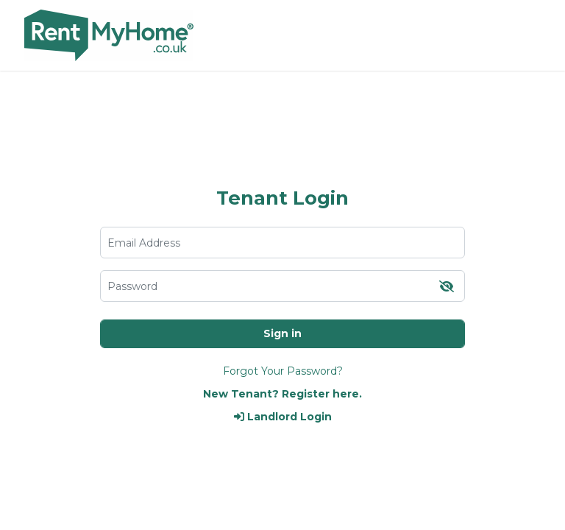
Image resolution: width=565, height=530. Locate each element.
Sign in (282, 333)
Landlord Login (283, 416)
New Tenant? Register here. (282, 393)
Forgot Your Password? (283, 371)
